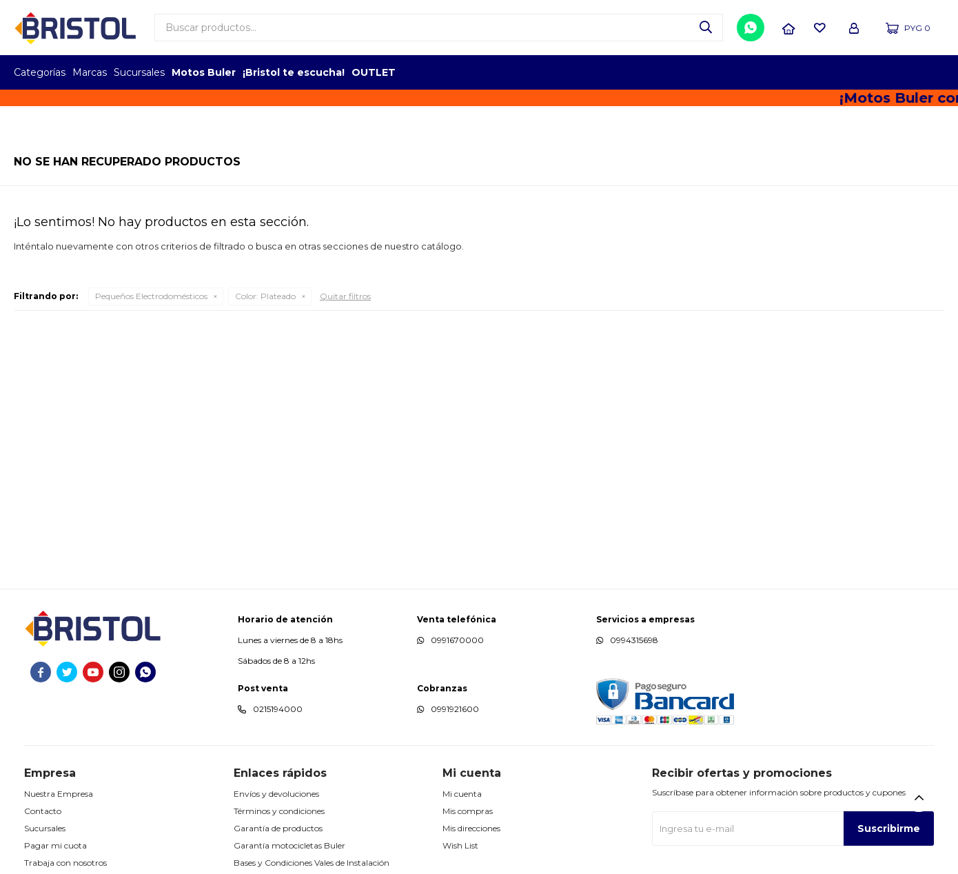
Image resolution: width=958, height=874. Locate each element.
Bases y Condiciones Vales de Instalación (311, 862)
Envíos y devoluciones (276, 794)
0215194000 (278, 709)
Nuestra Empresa (58, 794)
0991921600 (455, 709)
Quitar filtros (345, 296)
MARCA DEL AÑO (901, 72)
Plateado (265, 296)
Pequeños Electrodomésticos (151, 296)
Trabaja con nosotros (65, 862)
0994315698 (634, 640)
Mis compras (467, 811)
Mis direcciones (471, 828)
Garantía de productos (278, 828)
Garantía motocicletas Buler (289, 845)
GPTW (934, 72)
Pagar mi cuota (55, 845)
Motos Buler (204, 72)
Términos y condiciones (279, 811)
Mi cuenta (462, 794)
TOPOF (787, 72)
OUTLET (373, 72)
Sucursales (139, 72)
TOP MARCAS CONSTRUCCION (863, 72)
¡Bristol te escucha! (294, 72)
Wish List (460, 845)
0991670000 (457, 640)
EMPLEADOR (825, 72)
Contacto (42, 811)
